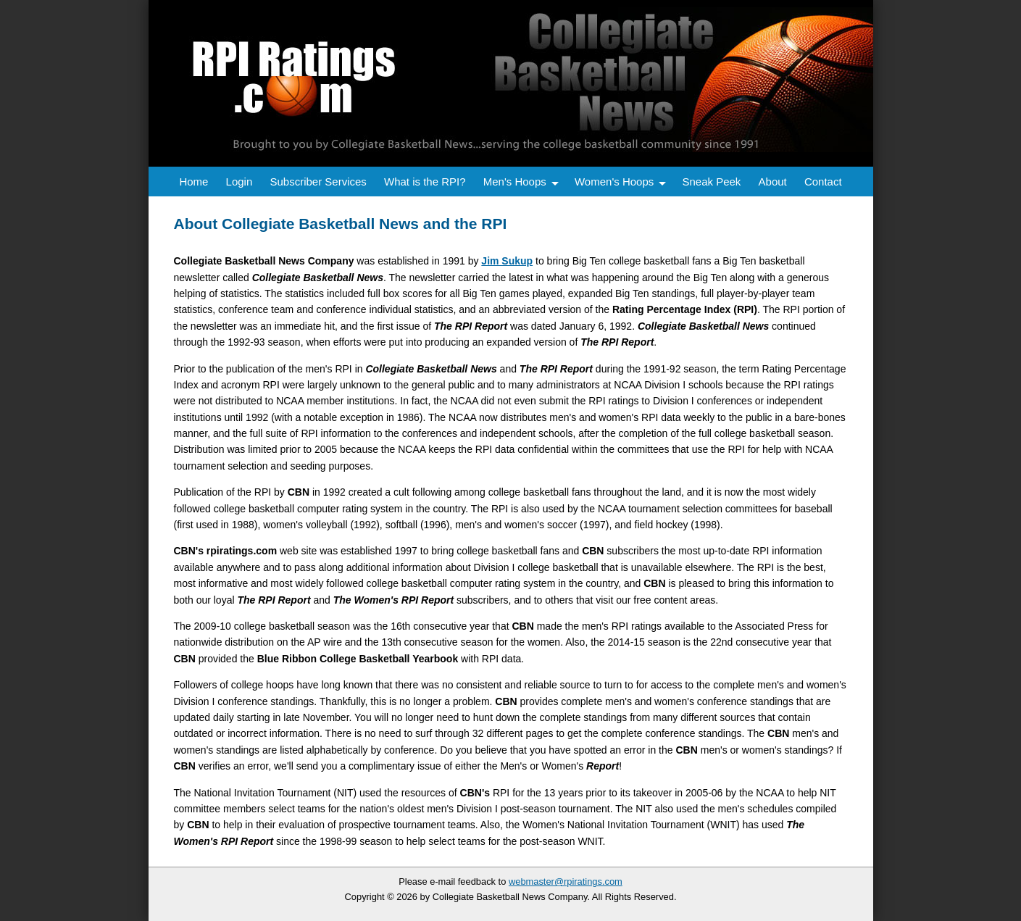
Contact (823, 181)
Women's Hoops (614, 181)
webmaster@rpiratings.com (565, 881)
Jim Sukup (507, 261)
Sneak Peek (711, 181)
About (773, 181)
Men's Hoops (514, 181)
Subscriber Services (318, 181)
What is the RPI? (425, 181)
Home (193, 181)
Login (239, 181)
